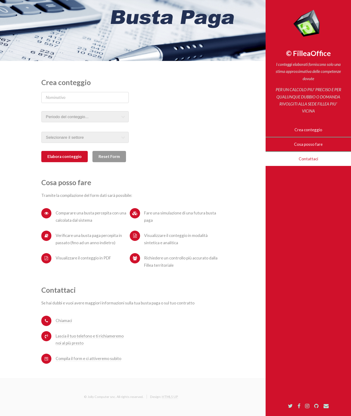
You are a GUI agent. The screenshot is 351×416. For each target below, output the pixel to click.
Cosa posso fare (308, 144)
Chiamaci (64, 320)
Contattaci (308, 158)
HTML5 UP (170, 397)
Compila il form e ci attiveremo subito (88, 358)
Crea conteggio (308, 129)
